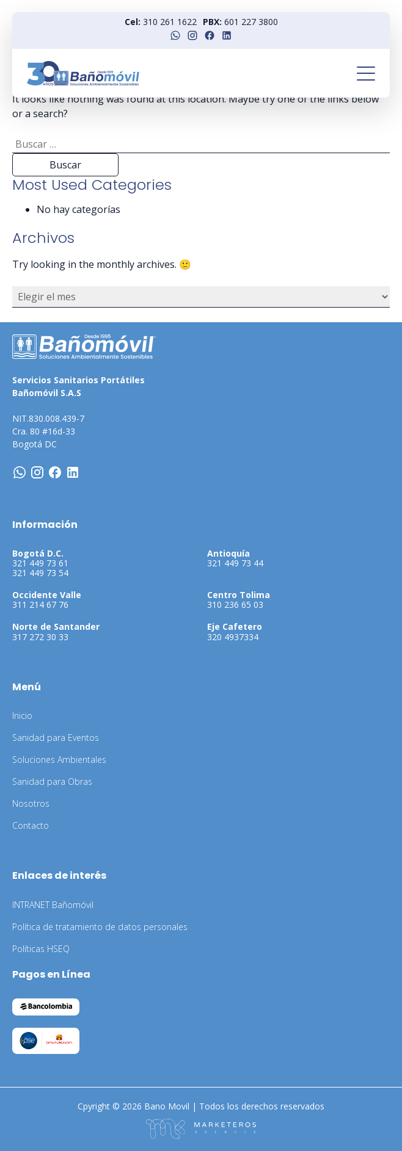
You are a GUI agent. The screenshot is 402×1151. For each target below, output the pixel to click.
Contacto (30, 825)
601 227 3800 (251, 21)
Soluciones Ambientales (59, 759)
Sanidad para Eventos (55, 737)
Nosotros (30, 803)
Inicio (22, 715)
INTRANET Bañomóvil (52, 905)
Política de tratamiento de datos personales (100, 927)
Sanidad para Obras (52, 781)
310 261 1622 (170, 21)
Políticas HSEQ (41, 948)
